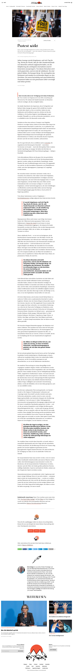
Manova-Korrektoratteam (34, 503)
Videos (30, 664)
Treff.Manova (27, 668)
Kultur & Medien (47, 6)
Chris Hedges (22, 85)
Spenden (30, 530)
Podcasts (35, 664)
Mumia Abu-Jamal (31, 223)
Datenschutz (44, 666)
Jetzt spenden (53, 649)
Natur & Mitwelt (39, 6)
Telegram (25, 664)
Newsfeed (41, 664)
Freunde (27, 666)
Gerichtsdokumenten (23, 198)
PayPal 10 (42, 530)
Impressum (38, 666)
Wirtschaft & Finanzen (20, 6)
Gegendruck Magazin (36, 668)
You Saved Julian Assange (28, 499)
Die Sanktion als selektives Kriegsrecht (59, 616)
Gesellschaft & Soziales (30, 6)
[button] (20, 549)
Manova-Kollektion (27, 545)
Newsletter (47, 664)
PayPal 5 (36, 530)
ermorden (47, 143)
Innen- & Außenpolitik (10, 6)
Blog (41, 499)
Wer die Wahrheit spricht (9, 630)
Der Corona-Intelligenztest (56, 635)
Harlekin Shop (45, 668)
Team (32, 666)
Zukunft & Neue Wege (62, 6)
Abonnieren (20, 651)
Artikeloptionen (49, 40)
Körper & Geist (54, 6)
